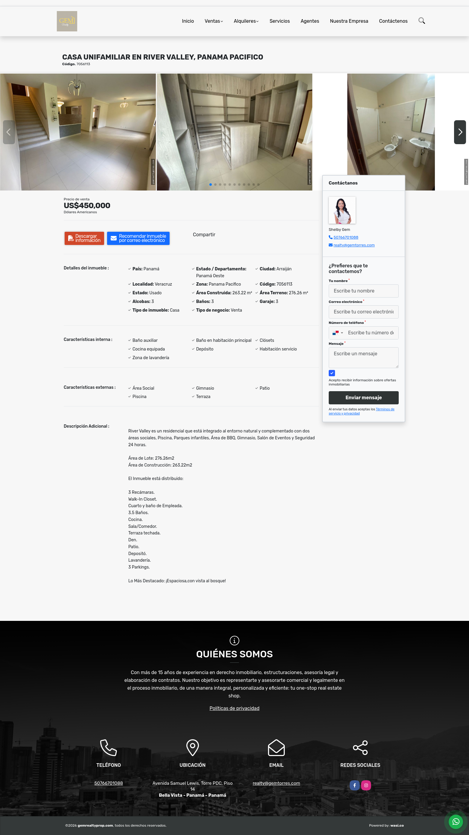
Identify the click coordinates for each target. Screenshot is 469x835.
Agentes (310, 21)
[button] (210, 184)
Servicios (279, 21)
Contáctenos (393, 21)
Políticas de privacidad (235, 708)
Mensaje (337, 343)
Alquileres (245, 21)
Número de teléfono (347, 322)
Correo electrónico (346, 301)
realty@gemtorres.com (354, 245)
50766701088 (346, 237)
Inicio (188, 21)
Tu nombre (339, 280)
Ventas (212, 21)
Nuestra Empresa (349, 21)
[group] (78, 132)
